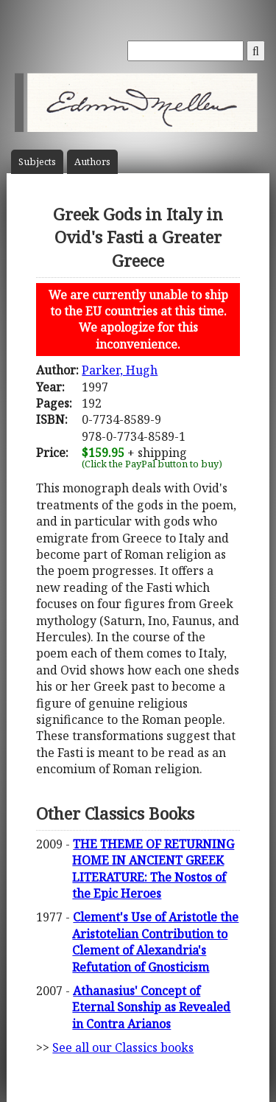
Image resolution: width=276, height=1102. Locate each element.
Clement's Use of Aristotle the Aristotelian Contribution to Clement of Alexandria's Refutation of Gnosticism (155, 941)
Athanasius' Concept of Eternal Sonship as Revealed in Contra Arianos (151, 1007)
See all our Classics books (123, 1047)
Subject (37, 162)
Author (92, 162)
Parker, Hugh (120, 370)
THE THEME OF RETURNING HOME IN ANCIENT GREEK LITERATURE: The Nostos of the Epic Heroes (153, 869)
